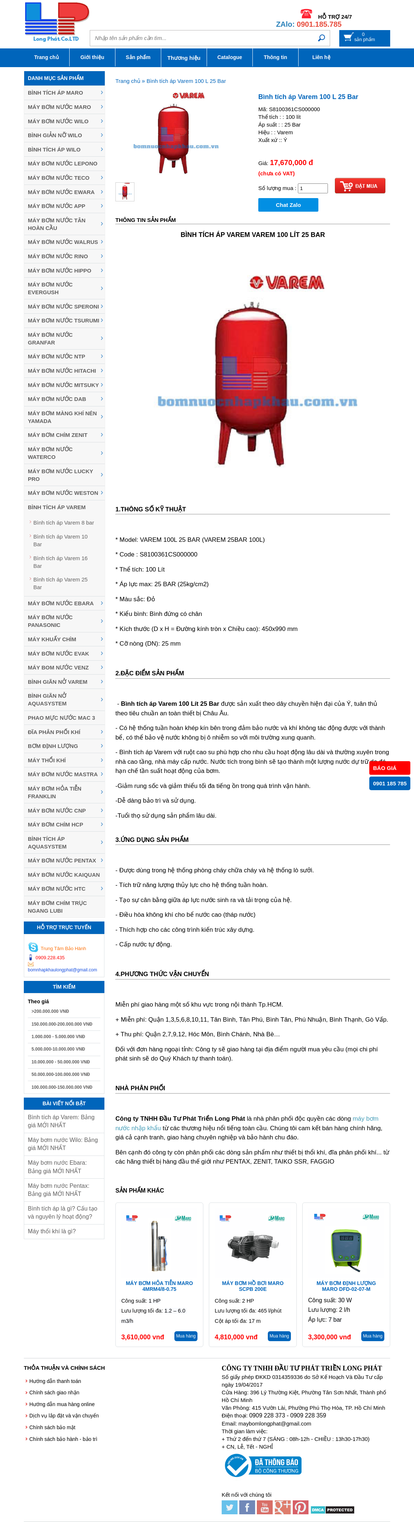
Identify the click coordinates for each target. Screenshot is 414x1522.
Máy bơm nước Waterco (50, 453)
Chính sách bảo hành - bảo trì (63, 1439)
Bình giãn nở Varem (58, 682)
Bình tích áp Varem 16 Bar (60, 562)
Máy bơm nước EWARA (61, 192)
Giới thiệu (92, 57)
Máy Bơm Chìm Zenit (58, 435)
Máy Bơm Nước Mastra (63, 774)
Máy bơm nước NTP (56, 356)
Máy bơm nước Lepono (62, 163)
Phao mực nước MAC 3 (61, 718)
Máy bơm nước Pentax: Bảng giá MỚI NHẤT (58, 1190)
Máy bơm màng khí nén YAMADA (62, 417)
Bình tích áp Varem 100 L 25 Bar (186, 81)
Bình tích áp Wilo (54, 149)
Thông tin (275, 57)
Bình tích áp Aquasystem (47, 843)
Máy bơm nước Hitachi (62, 371)
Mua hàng (186, 1336)
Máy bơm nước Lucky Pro (60, 475)
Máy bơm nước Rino (58, 256)
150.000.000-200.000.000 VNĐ (62, 1024)
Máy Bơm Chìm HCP (55, 824)
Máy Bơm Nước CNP (57, 810)
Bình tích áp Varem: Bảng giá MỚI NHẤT (61, 1121)
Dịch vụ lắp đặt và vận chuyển (64, 1416)
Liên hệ (321, 57)
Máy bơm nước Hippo (59, 270)
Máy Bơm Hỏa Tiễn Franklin (54, 792)
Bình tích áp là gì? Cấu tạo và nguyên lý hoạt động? (62, 1212)
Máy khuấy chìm (52, 639)
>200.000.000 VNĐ (50, 1011)
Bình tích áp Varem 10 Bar (60, 540)
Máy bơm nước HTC (56, 889)
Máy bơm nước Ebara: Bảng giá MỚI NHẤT (57, 1167)
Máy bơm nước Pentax (62, 860)
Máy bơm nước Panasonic (50, 621)
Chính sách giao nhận (54, 1392)
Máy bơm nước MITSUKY (63, 385)
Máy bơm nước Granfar (50, 339)
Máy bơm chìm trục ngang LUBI (57, 907)
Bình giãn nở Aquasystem (47, 700)
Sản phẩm (138, 57)
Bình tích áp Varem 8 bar (63, 522)
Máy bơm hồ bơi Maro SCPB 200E (253, 1286)
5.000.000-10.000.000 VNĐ (58, 1049)
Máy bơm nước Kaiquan (64, 875)
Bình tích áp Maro (55, 93)
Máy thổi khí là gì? (52, 1231)
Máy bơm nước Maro (59, 107)
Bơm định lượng (53, 746)
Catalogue (229, 57)
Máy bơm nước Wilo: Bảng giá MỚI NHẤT (63, 1144)
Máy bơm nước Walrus (63, 242)
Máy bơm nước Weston (63, 493)
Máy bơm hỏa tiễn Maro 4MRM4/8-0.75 (159, 1286)
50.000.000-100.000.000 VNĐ (61, 1074)
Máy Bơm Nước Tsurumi (63, 320)
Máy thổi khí (47, 760)
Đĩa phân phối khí (54, 732)
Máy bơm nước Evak (58, 653)
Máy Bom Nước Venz (58, 667)
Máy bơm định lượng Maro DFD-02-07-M (346, 1286)
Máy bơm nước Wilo (58, 121)
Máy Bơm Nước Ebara (61, 603)
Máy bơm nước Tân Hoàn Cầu (56, 224)
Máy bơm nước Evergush (50, 288)
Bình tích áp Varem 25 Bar (60, 583)
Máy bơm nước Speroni (63, 306)
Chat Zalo (288, 205)
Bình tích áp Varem (57, 507)
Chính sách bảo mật (52, 1427)
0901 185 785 (390, 783)
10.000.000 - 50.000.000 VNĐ (61, 1062)
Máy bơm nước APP (56, 206)
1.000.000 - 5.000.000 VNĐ (58, 1036)
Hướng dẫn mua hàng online (62, 1404)
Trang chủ (46, 57)
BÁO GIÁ (384, 768)
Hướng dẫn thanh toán (55, 1381)
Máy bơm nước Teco (58, 178)
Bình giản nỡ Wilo (55, 135)
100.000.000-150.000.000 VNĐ (62, 1087)
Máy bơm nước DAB (57, 399)
